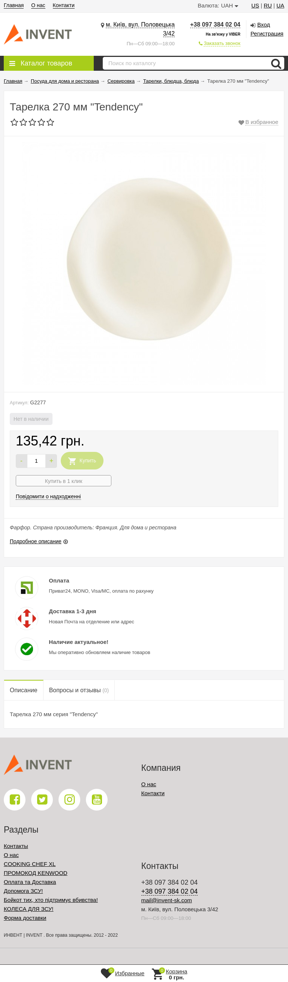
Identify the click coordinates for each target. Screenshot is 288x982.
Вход (263, 24)
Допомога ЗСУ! (23, 891)
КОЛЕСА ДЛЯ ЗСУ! (29, 909)
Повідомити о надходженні (48, 496)
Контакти (64, 5)
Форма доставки (25, 918)
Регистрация (267, 33)
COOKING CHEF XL (30, 864)
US (255, 5)
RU (268, 5)
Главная (14, 5)
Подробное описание (36, 541)
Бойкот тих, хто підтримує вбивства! (51, 900)
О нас (38, 5)
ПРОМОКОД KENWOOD (36, 873)
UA (280, 5)
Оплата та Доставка (30, 882)
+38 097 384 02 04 (215, 24)
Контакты (16, 846)
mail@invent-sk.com (166, 900)
